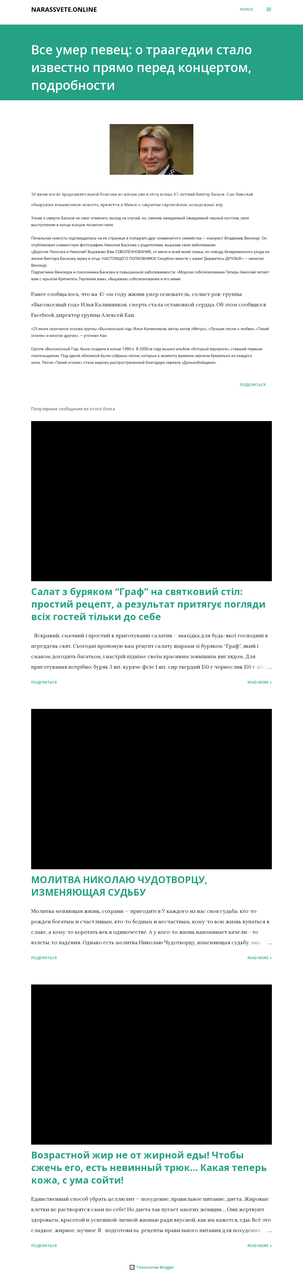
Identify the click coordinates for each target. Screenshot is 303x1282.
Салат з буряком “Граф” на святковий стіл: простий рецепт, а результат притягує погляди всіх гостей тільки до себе (148, 604)
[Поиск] (246, 9)
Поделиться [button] (253, 384)
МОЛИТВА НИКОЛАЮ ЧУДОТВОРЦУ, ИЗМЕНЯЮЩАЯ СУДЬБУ (119, 886)
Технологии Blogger (151, 1267)
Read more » (260, 682)
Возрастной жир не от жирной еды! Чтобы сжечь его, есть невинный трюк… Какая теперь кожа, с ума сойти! (149, 1167)
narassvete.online (64, 9)
